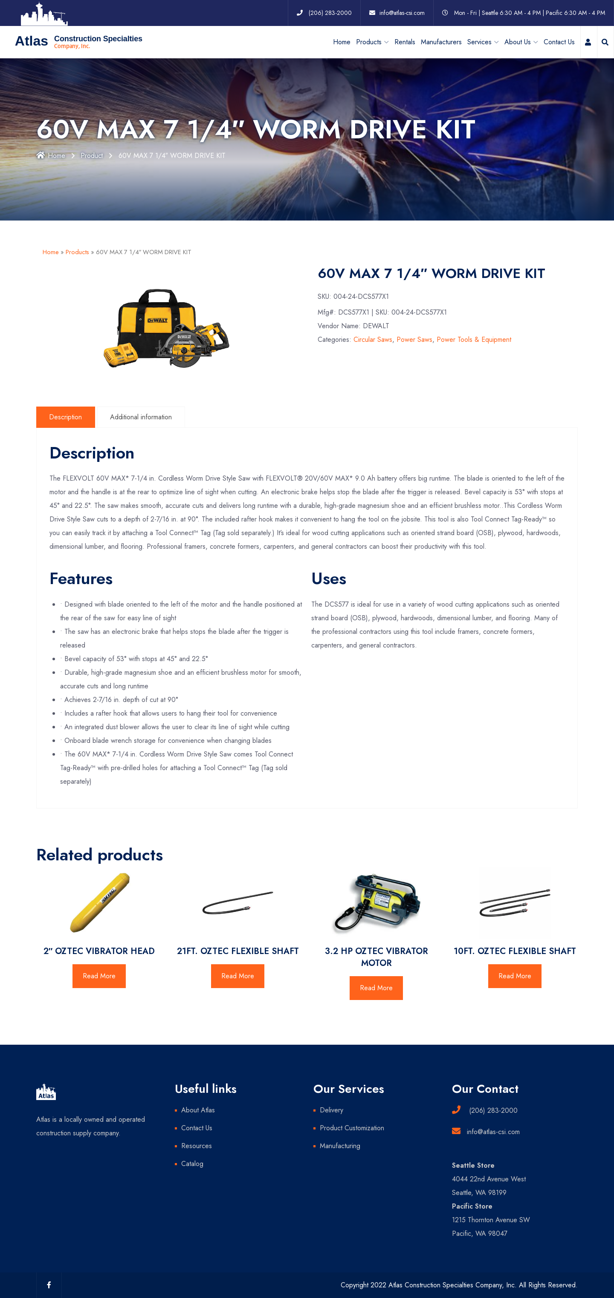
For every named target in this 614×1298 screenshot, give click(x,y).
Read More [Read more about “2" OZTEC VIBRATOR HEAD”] (99, 976)
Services (479, 41)
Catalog (192, 1164)
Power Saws (414, 339)
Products (77, 252)
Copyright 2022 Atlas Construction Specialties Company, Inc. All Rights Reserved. (459, 1285)
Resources (196, 1146)
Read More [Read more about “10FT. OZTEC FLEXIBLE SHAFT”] (514, 976)
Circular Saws (372, 339)
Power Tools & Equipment (474, 339)
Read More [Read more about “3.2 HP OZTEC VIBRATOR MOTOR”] (376, 988)
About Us (517, 41)
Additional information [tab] (142, 416)
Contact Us (559, 41)
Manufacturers (441, 41)
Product (92, 155)
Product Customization (352, 1128)
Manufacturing (340, 1146)
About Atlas (198, 1110)
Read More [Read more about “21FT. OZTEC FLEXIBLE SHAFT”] (237, 976)
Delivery (331, 1110)
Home (341, 41)
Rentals (404, 41)
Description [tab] (65, 416)
